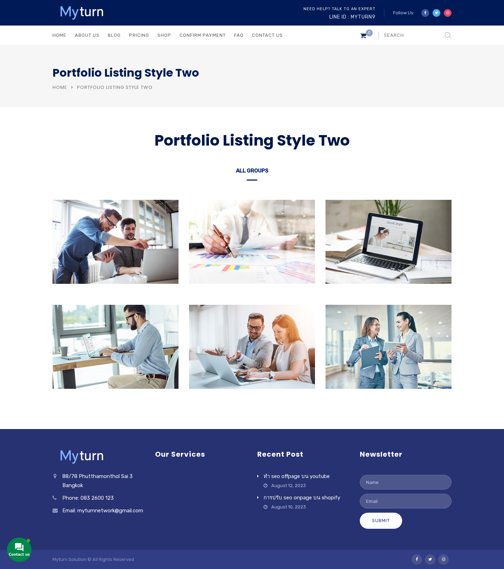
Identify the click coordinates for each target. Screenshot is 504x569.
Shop (164, 35)
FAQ (239, 35)
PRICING (139, 35)
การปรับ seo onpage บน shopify (302, 497)
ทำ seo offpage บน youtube (297, 476)
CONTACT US (267, 35)
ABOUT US (87, 35)
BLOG (114, 35)
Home (59, 87)
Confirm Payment (203, 35)
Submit (381, 520)
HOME (59, 35)
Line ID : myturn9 (352, 17)
